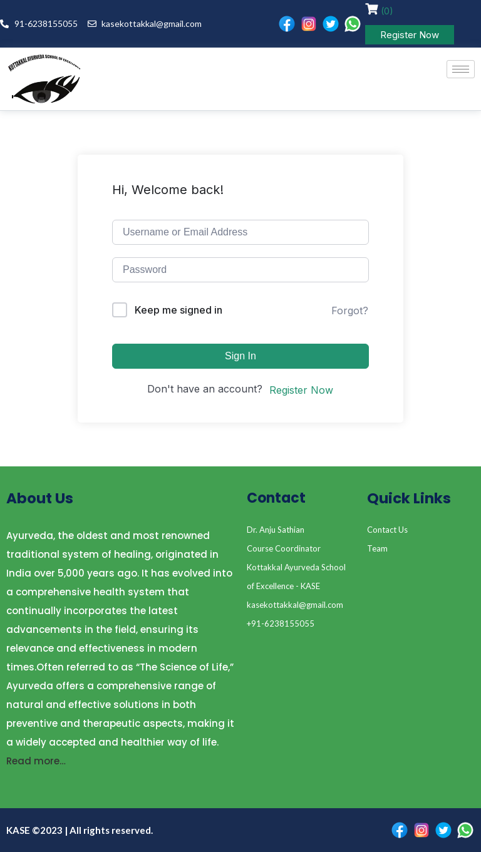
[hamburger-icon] (461, 69)
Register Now (409, 35)
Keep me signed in (178, 310)
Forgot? (349, 310)
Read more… (36, 760)
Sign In (240, 356)
